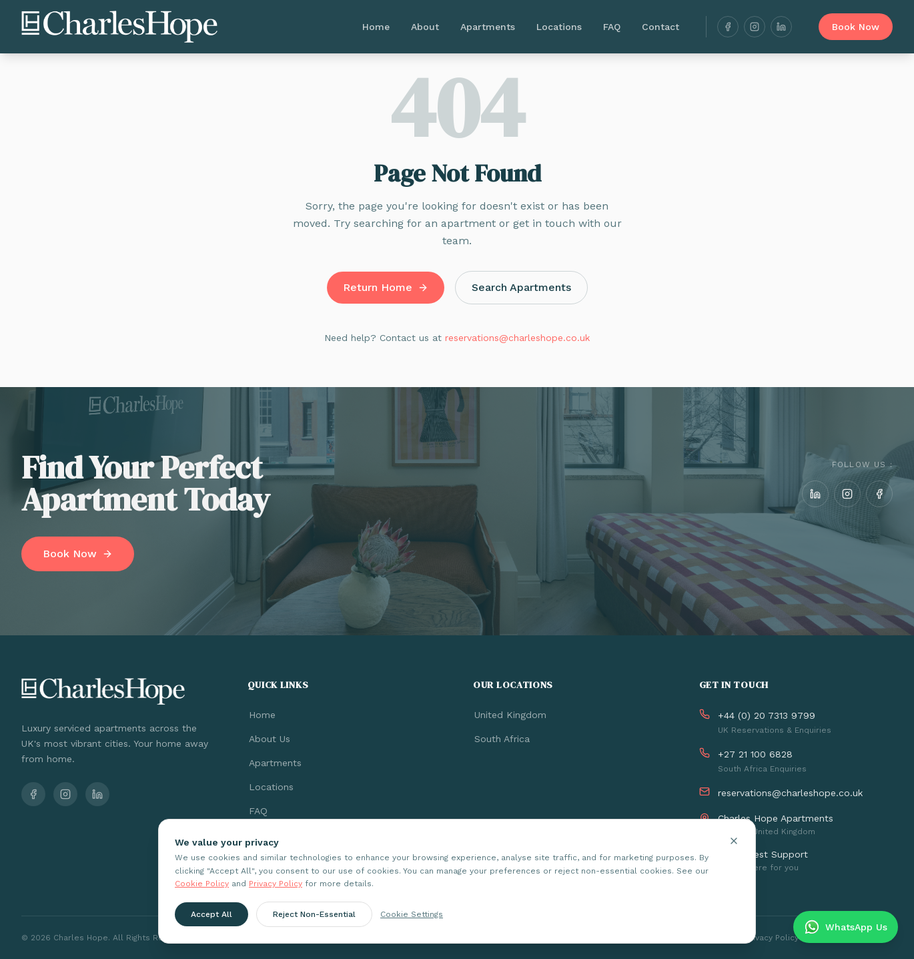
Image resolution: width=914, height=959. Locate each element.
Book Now (855, 26)
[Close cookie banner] (734, 841)
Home (376, 26)
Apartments (487, 26)
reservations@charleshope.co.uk (517, 337)
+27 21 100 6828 (755, 754)
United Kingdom (509, 714)
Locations (559, 26)
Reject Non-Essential (314, 913)
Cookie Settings (411, 913)
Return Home (385, 287)
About (425, 26)
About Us (269, 738)
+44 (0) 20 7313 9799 (766, 715)
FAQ (611, 26)
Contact (660, 26)
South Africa (501, 738)
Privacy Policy (275, 883)
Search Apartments (521, 287)
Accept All (211, 913)
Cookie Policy (202, 883)
